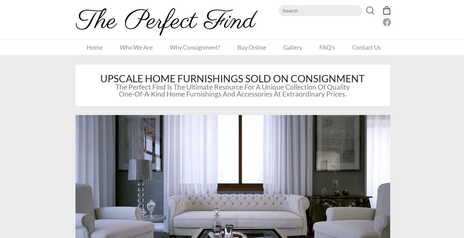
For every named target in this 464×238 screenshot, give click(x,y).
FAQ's (327, 47)
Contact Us (366, 47)
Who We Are (136, 47)
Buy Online (251, 47)
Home (95, 47)
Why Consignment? (195, 47)
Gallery (292, 47)
